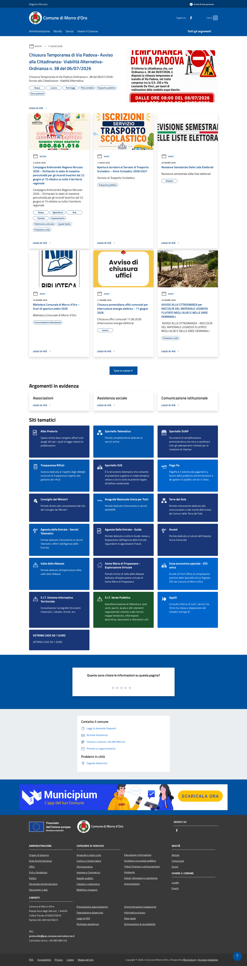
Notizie (39, 156)
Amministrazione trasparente (140, 907)
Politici (32, 878)
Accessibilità (44, 960)
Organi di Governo (39, 855)
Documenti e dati (38, 890)
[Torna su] (237, 956)
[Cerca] (214, 18)
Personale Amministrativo (43, 884)
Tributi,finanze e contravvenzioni (142, 866)
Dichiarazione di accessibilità (139, 924)
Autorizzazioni (132, 884)
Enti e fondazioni (38, 872)
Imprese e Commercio (88, 872)
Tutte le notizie (123, 371)
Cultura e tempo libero (89, 861)
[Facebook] (185, 18)
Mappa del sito (85, 960)
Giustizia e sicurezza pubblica (140, 861)
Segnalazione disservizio (90, 912)
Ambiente (129, 872)
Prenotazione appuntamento (92, 907)
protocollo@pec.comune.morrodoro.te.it (52, 936)
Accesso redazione (208, 960)
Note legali (130, 918)
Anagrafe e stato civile (89, 855)
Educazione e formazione (137, 855)
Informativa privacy (134, 912)
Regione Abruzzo (38, 4)
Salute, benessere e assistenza (141, 878)
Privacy (59, 960)
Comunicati (178, 861)
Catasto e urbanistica (88, 884)
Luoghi (175, 882)
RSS (31, 960)
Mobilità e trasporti (87, 890)
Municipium (189, 960)
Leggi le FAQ (83, 918)
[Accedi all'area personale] (201, 4)
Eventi (175, 888)
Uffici (32, 867)
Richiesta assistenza (88, 924)
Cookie (70, 960)
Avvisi (38, 46)
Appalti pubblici (85, 878)
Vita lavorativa (85, 867)
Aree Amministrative (40, 861)
